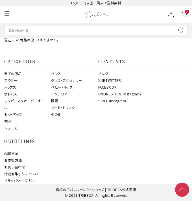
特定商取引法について (21, 173)
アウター (10, 80)
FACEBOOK (107, 87)
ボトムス (10, 93)
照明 (54, 100)
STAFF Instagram (112, 100)
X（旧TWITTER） (110, 80)
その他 (56, 114)
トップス (10, 87)
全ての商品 (13, 73)
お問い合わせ (14, 166)
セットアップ (13, 114)
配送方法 (11, 153)
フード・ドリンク (63, 107)
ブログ (103, 73)
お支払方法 (13, 160)
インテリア (59, 93)
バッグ (55, 73)
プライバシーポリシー (20, 180)
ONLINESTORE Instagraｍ (119, 93)
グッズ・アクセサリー (66, 80)
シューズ (10, 127)
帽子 (7, 121)
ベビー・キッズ (62, 87)
